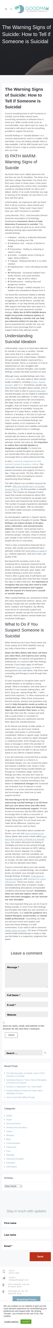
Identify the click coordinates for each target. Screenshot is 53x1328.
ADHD (9, 1116)
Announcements (13, 1123)
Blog (8, 1139)
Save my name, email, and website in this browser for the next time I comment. (23, 1027)
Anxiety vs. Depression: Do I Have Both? (24, 1087)
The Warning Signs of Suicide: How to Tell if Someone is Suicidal (26, 34)
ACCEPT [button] (26, 1322)
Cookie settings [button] (11, 1322)
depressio (9, 379)
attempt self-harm (37, 391)
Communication (13, 1143)
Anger (9, 1119)
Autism (9, 1131)
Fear (8, 1151)
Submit (11, 1035)
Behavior (10, 1135)
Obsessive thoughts (15, 1159)
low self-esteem (24, 667)
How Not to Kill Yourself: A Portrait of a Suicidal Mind (25, 839)
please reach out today (15, 930)
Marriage (10, 1155)
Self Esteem (11, 1167)
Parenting (10, 1163)
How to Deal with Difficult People (20, 1097)
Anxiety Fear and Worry (16, 1127)
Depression (11, 1147)
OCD (20, 385)
